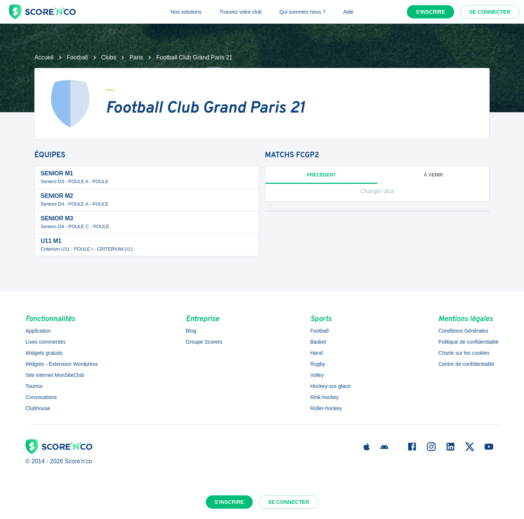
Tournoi (33, 386)
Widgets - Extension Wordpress (61, 364)
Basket (318, 342)
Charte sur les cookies (464, 353)
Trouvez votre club (240, 12)
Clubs (108, 57)
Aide (348, 12)
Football (77, 57)
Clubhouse (37, 408)
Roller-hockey (326, 408)
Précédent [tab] (321, 178)
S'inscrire (430, 12)
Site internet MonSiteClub (54, 375)
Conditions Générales (463, 331)
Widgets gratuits (43, 353)
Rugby (317, 364)
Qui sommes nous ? (302, 12)
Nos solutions (185, 12)
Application (38, 331)
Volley (317, 375)
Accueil (44, 57)
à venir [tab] (433, 175)
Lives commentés (45, 342)
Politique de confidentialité (468, 342)
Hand (316, 353)
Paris (136, 57)
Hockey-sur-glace (330, 386)
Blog (191, 331)
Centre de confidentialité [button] (466, 364)
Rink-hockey (324, 397)
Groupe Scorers (204, 342)
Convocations (41, 397)
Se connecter (489, 12)
